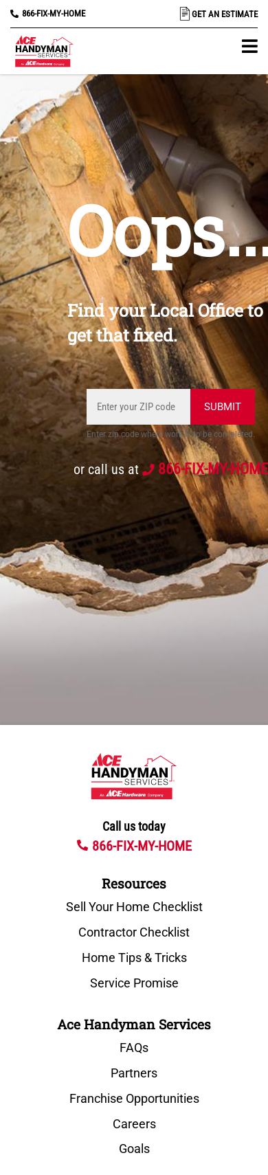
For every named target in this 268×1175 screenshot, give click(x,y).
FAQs (134, 1048)
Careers (134, 1124)
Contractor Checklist (134, 932)
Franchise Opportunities (134, 1099)
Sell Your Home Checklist (134, 907)
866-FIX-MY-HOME (53, 13)
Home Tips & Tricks (134, 958)
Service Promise (134, 983)
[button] (250, 46)
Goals (134, 1149)
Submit (222, 407)
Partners (134, 1073)
